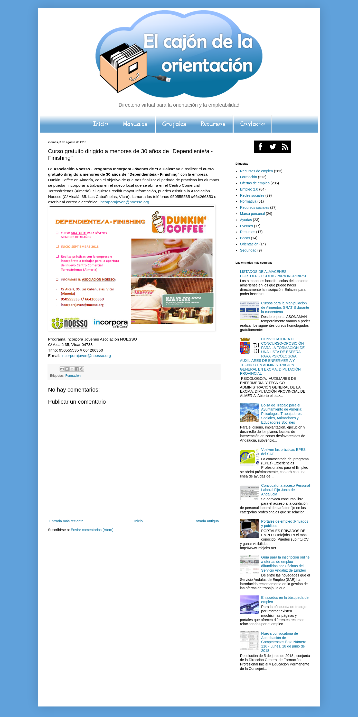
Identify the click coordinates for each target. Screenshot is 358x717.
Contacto (252, 123)
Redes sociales (252, 195)
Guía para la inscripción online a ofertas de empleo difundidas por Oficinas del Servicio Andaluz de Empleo (285, 563)
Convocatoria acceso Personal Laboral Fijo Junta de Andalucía (285, 489)
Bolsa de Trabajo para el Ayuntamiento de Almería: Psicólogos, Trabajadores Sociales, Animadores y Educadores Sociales (281, 413)
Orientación (249, 244)
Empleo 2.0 (249, 189)
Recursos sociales (254, 207)
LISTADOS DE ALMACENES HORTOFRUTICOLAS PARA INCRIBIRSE (274, 274)
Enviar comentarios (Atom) (92, 530)
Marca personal (252, 214)
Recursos (213, 123)
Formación (73, 375)
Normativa (248, 201)
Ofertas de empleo (255, 183)
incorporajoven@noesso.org (124, 202)
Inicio (100, 123)
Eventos (246, 226)
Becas (245, 238)
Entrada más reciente (66, 521)
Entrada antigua (206, 521)
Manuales (135, 123)
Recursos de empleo (256, 171)
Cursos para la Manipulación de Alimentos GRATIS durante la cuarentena (285, 307)
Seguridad (248, 250)
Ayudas (246, 220)
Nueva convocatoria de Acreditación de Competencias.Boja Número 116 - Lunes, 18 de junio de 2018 (283, 642)
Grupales (174, 123)
